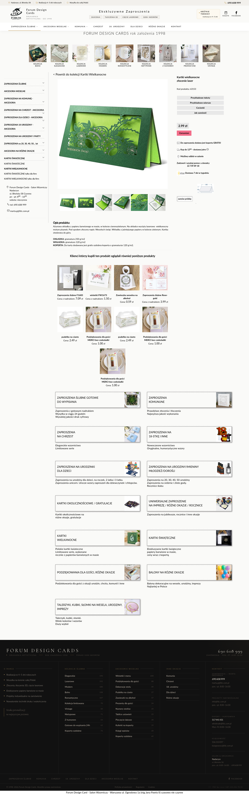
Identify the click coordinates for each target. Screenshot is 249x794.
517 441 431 (217, 720)
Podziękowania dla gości (135, 681)
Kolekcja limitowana (84, 703)
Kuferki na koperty (135, 725)
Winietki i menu (135, 675)
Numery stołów (135, 708)
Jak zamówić (200, 112)
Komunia (81, 26)
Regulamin (140, 787)
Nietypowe (84, 714)
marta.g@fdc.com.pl (19, 211)
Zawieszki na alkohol (135, 697)
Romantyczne (84, 697)
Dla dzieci (137, 26)
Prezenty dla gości (135, 703)
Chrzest (98, 26)
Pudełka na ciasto (135, 692)
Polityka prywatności (123, 787)
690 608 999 (232, 2)
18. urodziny (117, 26)
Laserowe (84, 681)
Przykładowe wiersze (200, 102)
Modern (84, 686)
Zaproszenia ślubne (24, 26)
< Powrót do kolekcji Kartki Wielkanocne (79, 74)
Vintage (84, 708)
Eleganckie (84, 675)
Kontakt (176, 26)
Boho (84, 692)
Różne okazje (157, 26)
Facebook (236, 14)
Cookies (151, 787)
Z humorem (84, 719)
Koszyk (226, 14)
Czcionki (200, 107)
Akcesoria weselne (56, 26)
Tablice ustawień (135, 714)
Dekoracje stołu (135, 686)
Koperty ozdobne (84, 730)
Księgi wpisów (135, 730)
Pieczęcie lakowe (135, 719)
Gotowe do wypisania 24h (84, 725)
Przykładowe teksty (200, 97)
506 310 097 (217, 742)
